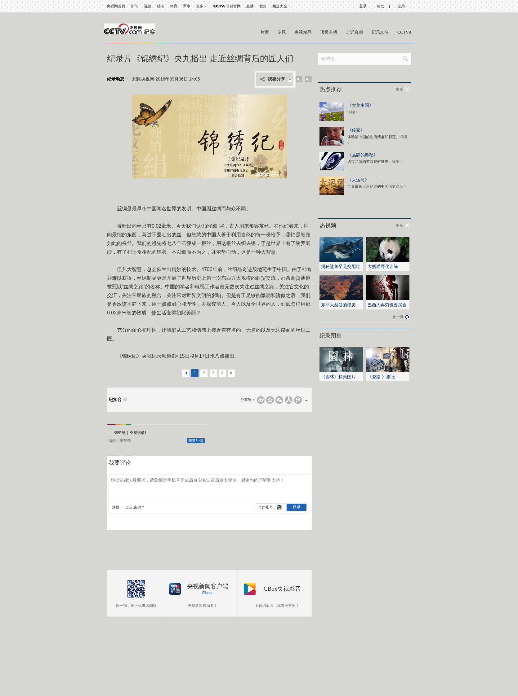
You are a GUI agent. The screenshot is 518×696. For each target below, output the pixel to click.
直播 (250, 6)
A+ (308, 79)
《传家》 (356, 130)
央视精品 (303, 32)
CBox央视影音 (282, 588)
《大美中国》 (360, 105)
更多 (199, 6)
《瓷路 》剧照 (381, 376)
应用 (401, 6)
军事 (186, 6)
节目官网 (233, 6)
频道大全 (279, 6)
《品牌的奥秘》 (362, 154)
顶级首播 (328, 32)
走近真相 (354, 32)
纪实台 (115, 399)
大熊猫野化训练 (383, 266)
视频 (147, 6)
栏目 (263, 6)
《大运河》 (358, 179)
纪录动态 (118, 79)
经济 (160, 6)
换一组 (397, 317)
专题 (281, 32)
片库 (264, 32)
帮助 (380, 6)
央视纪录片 (139, 433)
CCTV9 (404, 32)
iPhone (207, 593)
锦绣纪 (119, 433)
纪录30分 (380, 32)
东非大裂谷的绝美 (338, 304)
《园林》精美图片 (338, 376)
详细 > (352, 112)
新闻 (134, 6)
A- (299, 79)
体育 (173, 6)
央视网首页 (116, 6)
